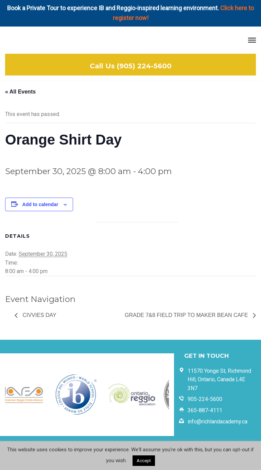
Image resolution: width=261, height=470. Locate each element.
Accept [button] (144, 460)
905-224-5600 (205, 399)
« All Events (20, 92)
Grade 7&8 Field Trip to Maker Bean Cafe (187, 315)
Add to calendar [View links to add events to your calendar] (40, 204)
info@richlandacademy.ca (217, 421)
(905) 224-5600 (144, 66)
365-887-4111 (205, 410)
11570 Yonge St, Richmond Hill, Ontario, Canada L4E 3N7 (219, 379)
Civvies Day (38, 315)
